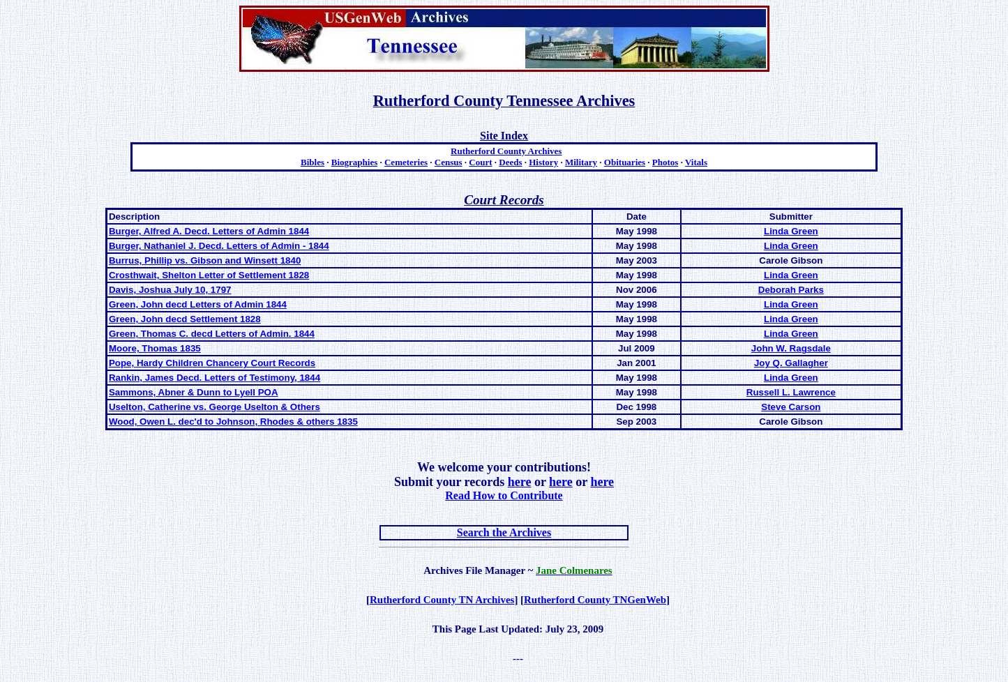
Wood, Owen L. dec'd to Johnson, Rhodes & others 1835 (233, 421)
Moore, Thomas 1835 (155, 348)
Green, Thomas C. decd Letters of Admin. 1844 (212, 333)
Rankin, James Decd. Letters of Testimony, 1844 (214, 377)
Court (480, 162)
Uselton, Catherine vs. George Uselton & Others (214, 407)
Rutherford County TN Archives (442, 599)
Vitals (696, 162)
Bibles (312, 162)
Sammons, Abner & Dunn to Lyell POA (193, 392)
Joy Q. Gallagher (791, 363)
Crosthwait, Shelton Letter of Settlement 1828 (209, 275)
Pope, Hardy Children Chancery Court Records (212, 363)
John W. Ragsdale (791, 348)
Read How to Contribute (503, 495)
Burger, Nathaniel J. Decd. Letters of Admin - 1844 (219, 246)
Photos (665, 162)
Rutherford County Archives (506, 151)
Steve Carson (790, 407)
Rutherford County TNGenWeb (595, 599)
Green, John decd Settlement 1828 (185, 319)
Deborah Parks (791, 290)
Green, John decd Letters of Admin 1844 (198, 304)
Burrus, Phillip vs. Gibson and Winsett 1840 (205, 260)
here (520, 482)
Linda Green (791, 231)
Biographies (354, 162)
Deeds (510, 162)
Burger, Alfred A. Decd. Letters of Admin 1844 (209, 231)
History (543, 162)
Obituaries (624, 162)
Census (448, 162)
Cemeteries (406, 162)
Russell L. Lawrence (791, 392)
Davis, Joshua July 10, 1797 (170, 290)
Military (581, 162)
